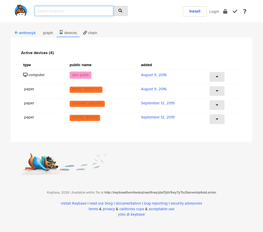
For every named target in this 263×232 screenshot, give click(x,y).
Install (194, 11)
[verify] (235, 11)
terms (93, 208)
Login (214, 11)
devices (68, 32)
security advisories (186, 203)
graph (47, 32)
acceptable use (161, 208)
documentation (128, 203)
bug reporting (156, 203)
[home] (21, 9)
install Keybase (74, 203)
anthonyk (25, 33)
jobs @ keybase (131, 214)
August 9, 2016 (154, 74)
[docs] (245, 11)
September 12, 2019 (158, 103)
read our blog (101, 203)
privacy (109, 208)
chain (90, 32)
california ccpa (131, 208)
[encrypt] (225, 11)
